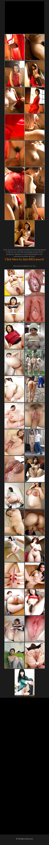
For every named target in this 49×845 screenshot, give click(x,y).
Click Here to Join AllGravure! (24, 259)
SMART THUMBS (29, 695)
